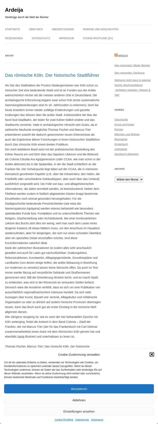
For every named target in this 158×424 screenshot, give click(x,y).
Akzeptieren (79, 389)
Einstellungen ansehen (79, 411)
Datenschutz (82, 419)
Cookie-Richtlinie (64, 419)
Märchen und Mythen (127, 134)
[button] (152, 354)
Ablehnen (78, 400)
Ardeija (14, 10)
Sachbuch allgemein (127, 154)
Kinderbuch (121, 144)
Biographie (121, 139)
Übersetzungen (63, 29)
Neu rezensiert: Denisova (130, 72)
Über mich (36, 29)
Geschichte (121, 119)
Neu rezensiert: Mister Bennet (132, 65)
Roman (119, 129)
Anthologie (121, 149)
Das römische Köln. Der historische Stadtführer (52, 75)
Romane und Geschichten (100, 29)
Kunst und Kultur (124, 124)
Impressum (97, 419)
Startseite (12, 29)
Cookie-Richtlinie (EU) (98, 38)
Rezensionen (14, 38)
